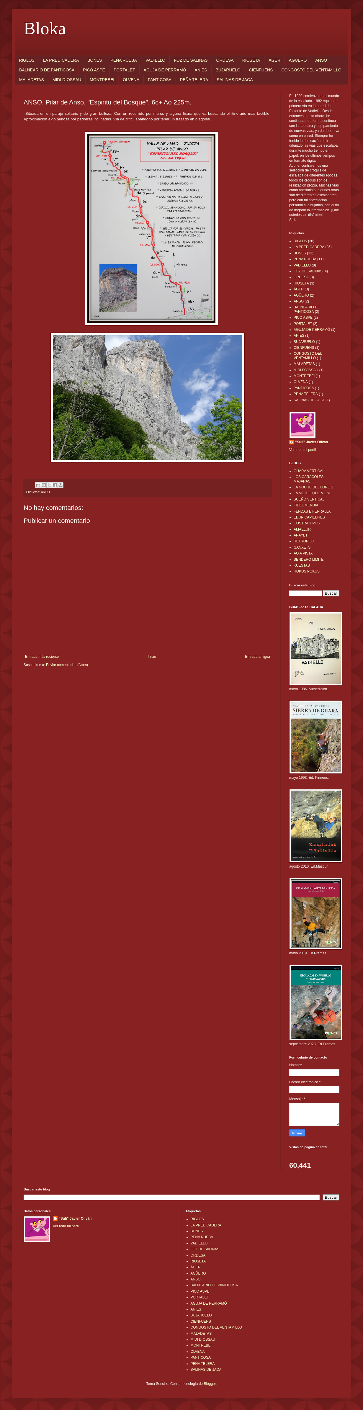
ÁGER (274, 60)
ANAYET (301, 535)
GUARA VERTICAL (309, 471)
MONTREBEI (102, 79)
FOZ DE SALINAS (190, 60)
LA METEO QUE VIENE (313, 493)
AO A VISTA (303, 553)
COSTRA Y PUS (307, 523)
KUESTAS (302, 565)
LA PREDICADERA (61, 60)
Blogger (210, 1384)
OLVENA (131, 79)
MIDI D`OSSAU (67, 79)
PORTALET (124, 70)
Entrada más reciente (42, 657)
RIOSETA (251, 60)
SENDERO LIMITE (308, 559)
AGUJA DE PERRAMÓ (165, 70)
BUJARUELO (228, 70)
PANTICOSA (159, 79)
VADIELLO (155, 60)
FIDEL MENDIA (306, 505)
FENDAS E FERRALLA (312, 511)
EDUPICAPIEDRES (309, 517)
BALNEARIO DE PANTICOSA (46, 70)
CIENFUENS (261, 70)
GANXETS (302, 547)
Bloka (45, 28)
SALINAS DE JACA (235, 79)
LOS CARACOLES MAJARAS (308, 479)
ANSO (321, 60)
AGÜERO (298, 60)
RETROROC (304, 541)
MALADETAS (31, 79)
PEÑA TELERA (194, 79)
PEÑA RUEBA (123, 60)
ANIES (200, 70)
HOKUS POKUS (307, 571)
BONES (94, 60)
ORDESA (225, 60)
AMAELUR (302, 529)
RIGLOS (27, 60)
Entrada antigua (257, 657)
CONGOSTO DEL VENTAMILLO (311, 70)
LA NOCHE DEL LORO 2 (313, 487)
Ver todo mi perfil (302, 450)
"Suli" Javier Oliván (311, 442)
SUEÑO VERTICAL (309, 499)
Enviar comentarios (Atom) (67, 665)
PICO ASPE (94, 70)
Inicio (152, 657)
